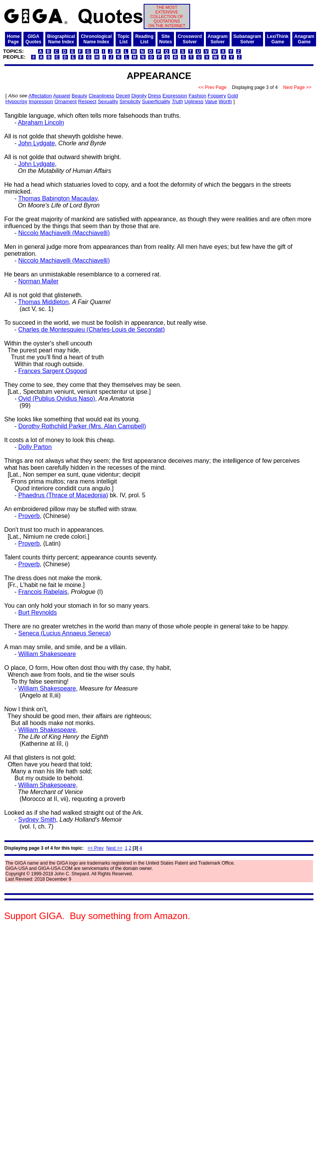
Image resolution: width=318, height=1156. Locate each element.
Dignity (139, 96)
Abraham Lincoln (41, 122)
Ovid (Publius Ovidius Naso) (56, 398)
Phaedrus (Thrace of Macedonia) (63, 495)
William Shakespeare (47, 654)
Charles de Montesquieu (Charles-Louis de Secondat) (91, 329)
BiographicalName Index (61, 39)
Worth (225, 101)
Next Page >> (297, 87)
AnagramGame (304, 39)
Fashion (197, 96)
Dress (154, 96)
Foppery (217, 96)
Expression (174, 96)
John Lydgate (36, 143)
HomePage (13, 39)
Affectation (40, 96)
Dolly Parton (34, 447)
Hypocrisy (16, 101)
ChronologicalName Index (96, 39)
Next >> (114, 848)
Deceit (123, 96)
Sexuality (108, 101)
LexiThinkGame (277, 39)
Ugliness (194, 101)
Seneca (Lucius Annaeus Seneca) (64, 633)
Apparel (61, 96)
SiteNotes (165, 39)
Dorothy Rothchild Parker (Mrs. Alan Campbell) (82, 426)
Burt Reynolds (37, 612)
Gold (232, 96)
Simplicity (130, 101)
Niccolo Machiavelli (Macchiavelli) (63, 233)
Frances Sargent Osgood (52, 371)
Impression (41, 101)
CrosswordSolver (190, 39)
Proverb (29, 516)
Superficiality (156, 101)
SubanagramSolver (248, 39)
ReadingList (144, 39)
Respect (87, 101)
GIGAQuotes (33, 39)
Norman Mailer (38, 281)
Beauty (79, 96)
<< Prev (96, 848)
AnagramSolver (218, 39)
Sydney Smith (37, 819)
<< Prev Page (212, 87)
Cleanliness (101, 96)
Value (211, 101)
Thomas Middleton (43, 302)
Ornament (66, 101)
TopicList (123, 39)
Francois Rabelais (42, 592)
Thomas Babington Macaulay (57, 198)
